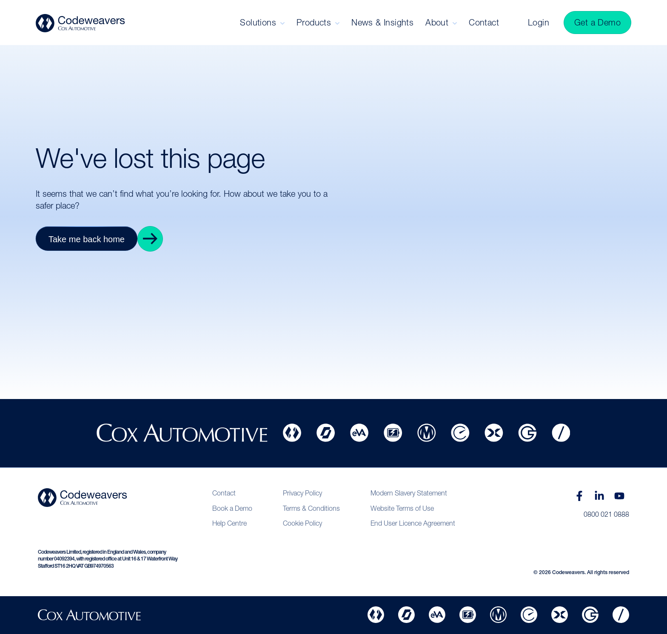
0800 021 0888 (606, 514)
